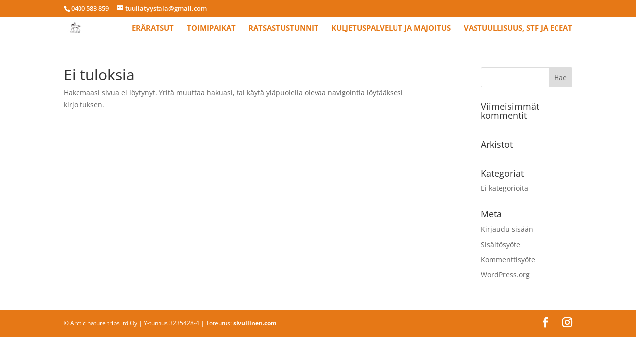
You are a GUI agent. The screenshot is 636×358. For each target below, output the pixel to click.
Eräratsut (153, 28)
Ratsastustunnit (283, 28)
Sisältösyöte (500, 244)
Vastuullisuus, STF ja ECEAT (518, 28)
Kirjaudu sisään (507, 229)
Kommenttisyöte (508, 259)
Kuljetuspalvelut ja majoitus (391, 28)
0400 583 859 (90, 8)
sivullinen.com (255, 323)
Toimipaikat (211, 28)
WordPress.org (505, 274)
